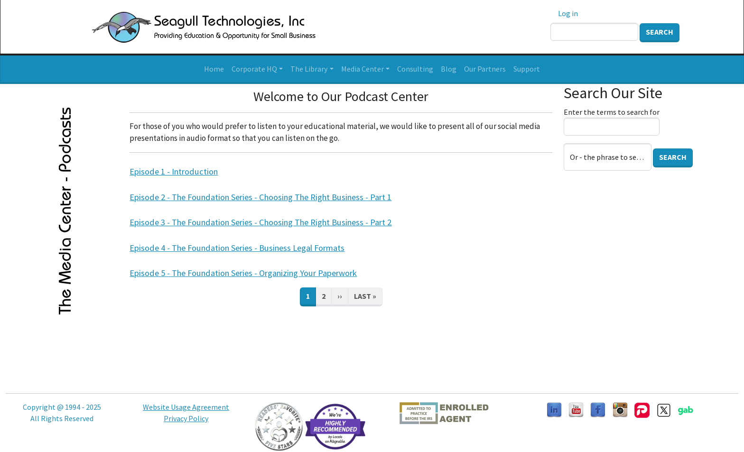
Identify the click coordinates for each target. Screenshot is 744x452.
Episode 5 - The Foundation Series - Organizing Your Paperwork (243, 273)
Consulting (415, 69)
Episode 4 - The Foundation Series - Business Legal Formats (237, 247)
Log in (568, 13)
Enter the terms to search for (612, 112)
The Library (308, 69)
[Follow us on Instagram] (620, 409)
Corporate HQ (254, 69)
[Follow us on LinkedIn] (554, 409)
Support (526, 69)
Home (214, 69)
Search (659, 32)
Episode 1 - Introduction (174, 171)
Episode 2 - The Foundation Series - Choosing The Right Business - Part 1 (260, 197)
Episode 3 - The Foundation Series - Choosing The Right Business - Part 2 (260, 222)
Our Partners (485, 69)
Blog (448, 69)
